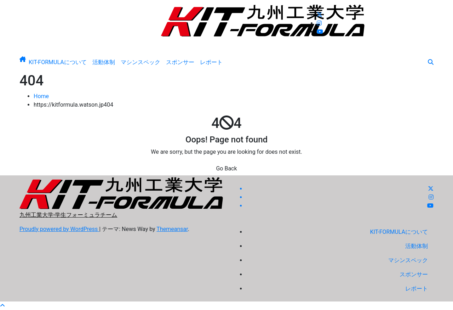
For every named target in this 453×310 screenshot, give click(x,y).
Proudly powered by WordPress (59, 229)
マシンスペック (140, 62)
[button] (431, 62)
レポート (211, 62)
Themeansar (172, 229)
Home (41, 96)
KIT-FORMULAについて (58, 62)
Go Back (226, 168)
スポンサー (180, 62)
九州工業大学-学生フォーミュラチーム (226, 42)
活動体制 (103, 62)
